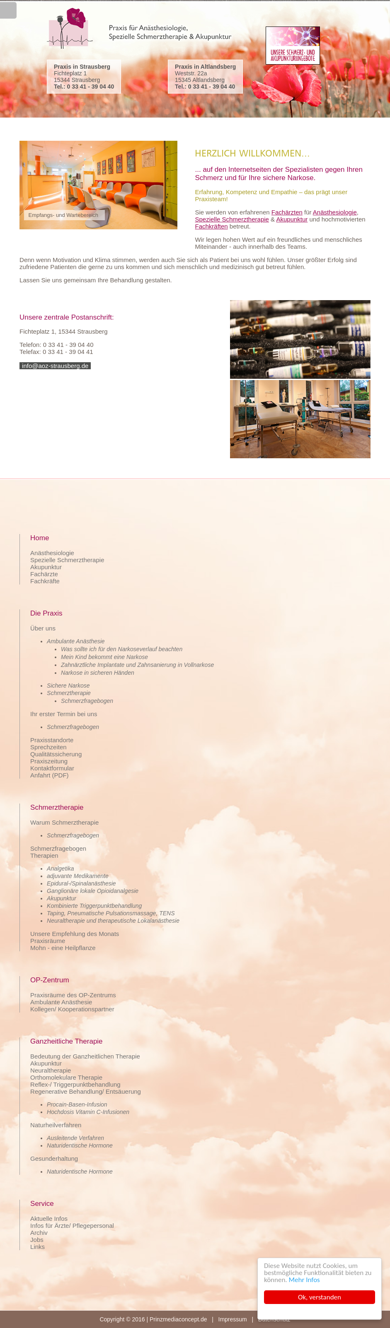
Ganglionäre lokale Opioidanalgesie (92, 891)
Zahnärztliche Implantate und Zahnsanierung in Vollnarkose (137, 665)
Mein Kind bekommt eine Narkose (104, 657)
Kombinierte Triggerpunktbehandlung (94, 905)
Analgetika (60, 868)
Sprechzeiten (48, 747)
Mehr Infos (304, 1279)
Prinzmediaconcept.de (178, 1319)
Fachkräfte (45, 581)
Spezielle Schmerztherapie (232, 219)
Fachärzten (287, 212)
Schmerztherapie (69, 693)
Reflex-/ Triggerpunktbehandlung (75, 1084)
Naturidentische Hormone (80, 1145)
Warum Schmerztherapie (64, 822)
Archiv (39, 1232)
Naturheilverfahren (55, 1124)
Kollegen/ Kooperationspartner (72, 1009)
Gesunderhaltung (54, 1158)
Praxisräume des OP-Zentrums (73, 994)
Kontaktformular (52, 768)
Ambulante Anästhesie (76, 641)
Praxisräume (47, 940)
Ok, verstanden (319, 1297)
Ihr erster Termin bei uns (63, 713)
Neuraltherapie (50, 1070)
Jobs (37, 1239)
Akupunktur (292, 219)
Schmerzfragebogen (87, 701)
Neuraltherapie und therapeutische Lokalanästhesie (113, 920)
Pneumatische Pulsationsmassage (111, 913)
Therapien (44, 855)
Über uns (43, 628)
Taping (55, 913)
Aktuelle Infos (49, 1218)
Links (37, 1246)
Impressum (232, 1319)
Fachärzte (44, 573)
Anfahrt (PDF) (49, 775)
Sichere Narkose (68, 685)
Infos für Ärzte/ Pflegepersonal (72, 1225)
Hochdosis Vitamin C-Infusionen (88, 1112)
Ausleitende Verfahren (75, 1138)
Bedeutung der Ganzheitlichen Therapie (85, 1056)
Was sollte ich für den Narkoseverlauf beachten (121, 649)
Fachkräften (211, 226)
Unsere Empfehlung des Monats (74, 933)
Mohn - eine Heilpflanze (63, 947)
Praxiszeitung (49, 761)
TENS (166, 913)
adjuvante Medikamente (78, 876)
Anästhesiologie (335, 212)
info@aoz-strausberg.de (55, 365)
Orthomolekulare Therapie (66, 1077)
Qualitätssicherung (56, 754)
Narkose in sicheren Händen (97, 672)
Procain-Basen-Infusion (77, 1104)
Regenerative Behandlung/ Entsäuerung (85, 1091)
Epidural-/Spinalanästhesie (81, 883)
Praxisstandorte (51, 739)
